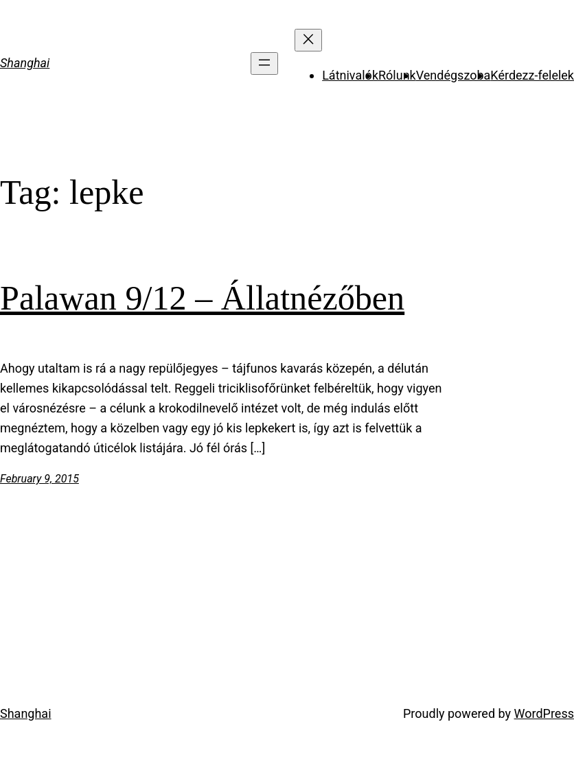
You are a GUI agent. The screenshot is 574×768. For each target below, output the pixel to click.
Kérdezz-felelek (532, 75)
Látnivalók (350, 75)
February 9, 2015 (39, 478)
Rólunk (397, 75)
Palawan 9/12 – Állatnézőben (202, 298)
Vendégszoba (453, 75)
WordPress (544, 713)
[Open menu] (264, 63)
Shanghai (24, 63)
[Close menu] (308, 40)
